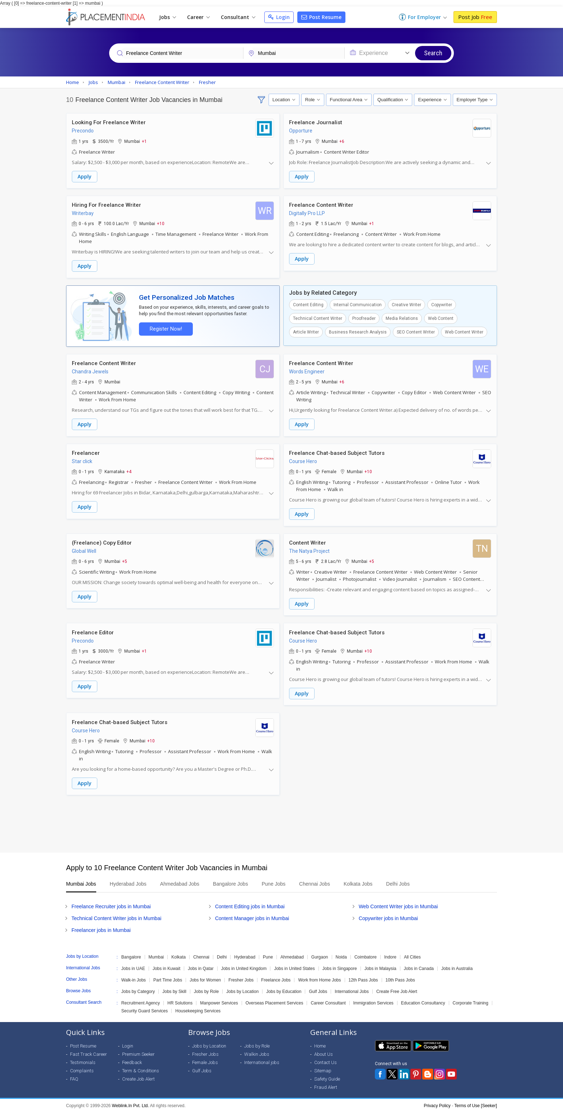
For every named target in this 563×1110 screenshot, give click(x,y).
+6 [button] (341, 141)
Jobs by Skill (174, 989)
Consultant (238, 17)
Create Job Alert (138, 1076)
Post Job (475, 16)
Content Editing (308, 304)
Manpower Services (219, 1000)
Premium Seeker (138, 1051)
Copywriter (441, 304)
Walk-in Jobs (133, 977)
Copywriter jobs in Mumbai (388, 916)
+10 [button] (160, 223)
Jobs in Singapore (339, 966)
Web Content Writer (464, 331)
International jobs (261, 1060)
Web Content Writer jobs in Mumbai (398, 904)
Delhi (222, 954)
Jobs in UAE (133, 966)
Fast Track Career (88, 1051)
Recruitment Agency (140, 1000)
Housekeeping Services (197, 1008)
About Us (323, 1051)
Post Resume (321, 17)
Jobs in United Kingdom (244, 966)
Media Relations (402, 317)
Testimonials (83, 1060)
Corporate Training (470, 1000)
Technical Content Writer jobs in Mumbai (116, 916)
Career (198, 17)
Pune (268, 954)
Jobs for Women (205, 977)
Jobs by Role (206, 989)
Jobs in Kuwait (166, 966)
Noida (341, 954)
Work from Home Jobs (319, 977)
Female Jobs (205, 1060)
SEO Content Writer (416, 331)
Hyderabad (244, 954)
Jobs (167, 17)
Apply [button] (85, 176)
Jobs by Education (283, 989)
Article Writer (306, 331)
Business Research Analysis (358, 331)
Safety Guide (327, 1076)
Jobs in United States (294, 966)
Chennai (201, 954)
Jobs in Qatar (200, 966)
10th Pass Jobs (400, 977)
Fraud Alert (325, 1084)
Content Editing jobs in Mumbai (250, 904)
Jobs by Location (242, 989)
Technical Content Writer (317, 317)
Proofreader (364, 317)
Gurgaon (319, 954)
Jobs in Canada (419, 966)
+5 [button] (124, 560)
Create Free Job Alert (396, 989)
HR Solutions (179, 1000)
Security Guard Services (144, 1008)
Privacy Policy (437, 1103)
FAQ (74, 1076)
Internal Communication (358, 304)
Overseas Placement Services (274, 1000)
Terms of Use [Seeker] (475, 1103)
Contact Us (325, 1060)
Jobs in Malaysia (380, 966)
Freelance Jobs (275, 977)
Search (433, 53)
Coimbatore (365, 954)
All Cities (412, 954)
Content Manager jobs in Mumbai (252, 916)
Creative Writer (406, 304)
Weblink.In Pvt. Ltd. (130, 1103)
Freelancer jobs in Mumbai (101, 928)
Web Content (440, 317)
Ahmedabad (292, 954)
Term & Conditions (140, 1068)
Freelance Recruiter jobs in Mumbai (111, 904)
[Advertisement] (281, 821)
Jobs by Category (138, 989)
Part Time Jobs (167, 977)
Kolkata (178, 954)
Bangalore (131, 954)
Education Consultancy (423, 1000)
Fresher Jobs (240, 977)
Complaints (82, 1068)
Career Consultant (328, 1000)
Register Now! (165, 328)
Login (279, 17)
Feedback (132, 1060)
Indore (390, 954)
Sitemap (322, 1068)
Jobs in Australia (457, 966)
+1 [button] (144, 141)
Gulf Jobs (318, 989)
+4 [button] (128, 470)
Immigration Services (373, 1000)
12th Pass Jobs (363, 977)
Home (320, 1043)
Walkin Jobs (256, 1051)
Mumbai (156, 954)
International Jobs (352, 989)
